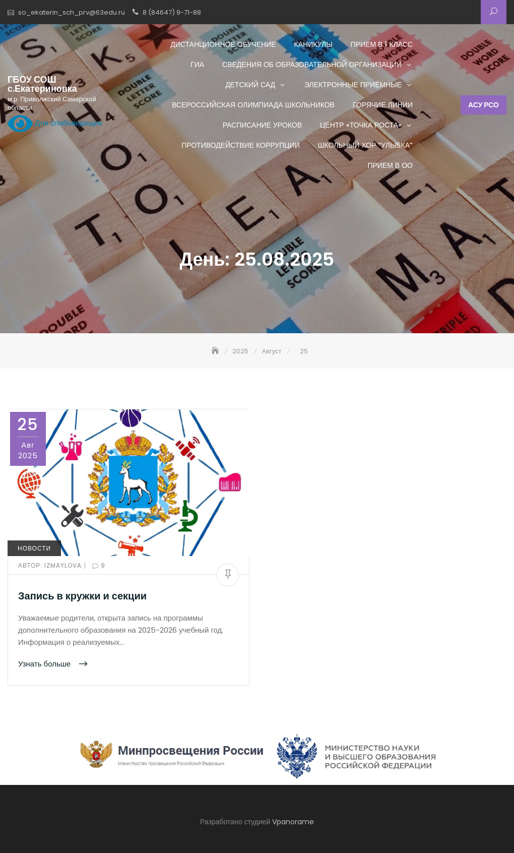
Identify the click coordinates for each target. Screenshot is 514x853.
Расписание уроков (262, 125)
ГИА (197, 64)
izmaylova (51, 565)
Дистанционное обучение (223, 44)
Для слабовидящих (55, 123)
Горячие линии (383, 105)
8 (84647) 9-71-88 (172, 12)
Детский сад (250, 85)
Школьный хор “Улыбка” (365, 145)
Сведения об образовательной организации (312, 64)
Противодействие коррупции (240, 145)
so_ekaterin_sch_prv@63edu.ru (71, 12)
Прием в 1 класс (382, 44)
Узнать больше (45, 663)
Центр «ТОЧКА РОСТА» (361, 125)
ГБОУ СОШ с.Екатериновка (42, 84)
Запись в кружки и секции (82, 596)
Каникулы (313, 44)
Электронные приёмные (353, 85)
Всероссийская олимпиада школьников (253, 105)
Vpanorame (293, 822)
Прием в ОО (390, 165)
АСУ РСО (483, 105)
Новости (34, 548)
